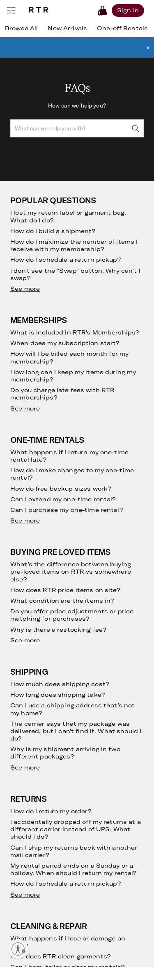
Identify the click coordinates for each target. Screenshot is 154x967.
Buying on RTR (29, 592)
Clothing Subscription (39, 566)
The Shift (22, 665)
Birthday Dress (100, 731)
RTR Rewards (28, 725)
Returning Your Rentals (41, 611)
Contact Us (25, 705)
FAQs (17, 696)
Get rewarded (63, 885)
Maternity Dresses (105, 741)
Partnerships (97, 649)
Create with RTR (102, 624)
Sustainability (98, 585)
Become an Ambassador (97, 636)
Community (95, 576)
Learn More (59, 926)
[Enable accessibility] (18, 949)
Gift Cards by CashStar (111, 659)
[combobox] (77, 128)
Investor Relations (104, 595)
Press (88, 604)
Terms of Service (118, 479)
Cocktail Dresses (103, 721)
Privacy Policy (81, 485)
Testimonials (26, 656)
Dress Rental (97, 696)
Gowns (89, 750)
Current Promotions (36, 715)
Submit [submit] (126, 456)
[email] (53, 456)
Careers (91, 614)
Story (88, 566)
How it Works (28, 556)
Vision (88, 556)
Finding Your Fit (31, 601)
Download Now (65, 844)
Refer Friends (28, 646)
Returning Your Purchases (30, 623)
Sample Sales (98, 669)
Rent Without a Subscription (30, 579)
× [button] (148, 47)
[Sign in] (128, 10)
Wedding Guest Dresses (101, 708)
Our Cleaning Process (39, 637)
